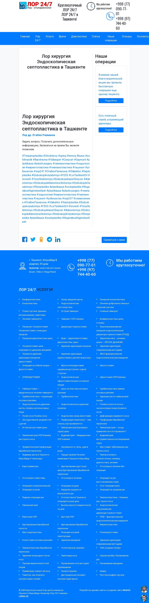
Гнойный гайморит (109, 311)
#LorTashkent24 (78, 175)
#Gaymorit (80, 159)
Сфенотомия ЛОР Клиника (113, 377)
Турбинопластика (69, 396)
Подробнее (111, 100)
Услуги (50, 36)
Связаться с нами (114, 239)
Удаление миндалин (70, 540)
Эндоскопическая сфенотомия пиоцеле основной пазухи (73, 381)
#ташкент (79, 167)
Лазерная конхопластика (112, 299)
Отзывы (127, 36)
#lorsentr (73, 206)
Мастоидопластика (32, 532)
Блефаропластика (31, 299)
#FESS (64, 175)
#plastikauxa (56, 186)
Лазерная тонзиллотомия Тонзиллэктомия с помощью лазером (33, 330)
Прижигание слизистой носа (36, 571)
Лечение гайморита (32, 319)
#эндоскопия (45, 194)
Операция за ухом (31, 489)
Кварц (103, 571)
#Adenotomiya (72, 210)
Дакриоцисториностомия (74, 326)
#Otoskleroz (50, 155)
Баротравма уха (30, 466)
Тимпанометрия (30, 505)
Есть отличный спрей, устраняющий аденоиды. (111, 119)
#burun (81, 155)
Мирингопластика (108, 524)
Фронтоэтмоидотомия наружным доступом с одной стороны (72, 369)
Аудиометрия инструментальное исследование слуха (112, 439)
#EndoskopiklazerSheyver (68, 179)
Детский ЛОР (67, 517)
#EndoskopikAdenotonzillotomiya (52, 182)
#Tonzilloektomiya (42, 179)
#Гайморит (54, 159)
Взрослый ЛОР (29, 517)
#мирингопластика (37, 167)
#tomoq (71, 155)
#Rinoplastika (41, 186)
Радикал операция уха (33, 497)
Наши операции (111, 38)
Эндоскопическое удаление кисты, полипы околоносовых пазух (34, 408)
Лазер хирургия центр (72, 299)
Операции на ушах (70, 486)
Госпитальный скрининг (73, 548)
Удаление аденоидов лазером (76, 346)
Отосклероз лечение (71, 478)
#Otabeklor (74, 171)
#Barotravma (40, 159)
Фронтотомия (107, 365)
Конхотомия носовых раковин (37, 540)
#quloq (62, 155)
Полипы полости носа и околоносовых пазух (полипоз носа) (111, 408)
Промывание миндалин (111, 563)
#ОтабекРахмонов (56, 171)
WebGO (126, 590)
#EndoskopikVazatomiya (66, 213)
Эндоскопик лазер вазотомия (76, 416)
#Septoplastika (69, 202)
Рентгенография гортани (112, 575)
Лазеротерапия (69, 571)
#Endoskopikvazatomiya (46, 175)
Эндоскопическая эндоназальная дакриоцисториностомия (109, 509)
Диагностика (79, 36)
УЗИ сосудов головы (110, 548)
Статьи (96, 36)
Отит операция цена (110, 486)
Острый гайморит (70, 311)
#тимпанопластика (64, 163)
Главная (25, 36)
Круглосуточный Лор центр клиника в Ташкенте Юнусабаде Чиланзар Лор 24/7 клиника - (43, 593)
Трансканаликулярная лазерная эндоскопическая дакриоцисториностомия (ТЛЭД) (112, 330)
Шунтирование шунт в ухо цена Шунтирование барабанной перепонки (73, 470)
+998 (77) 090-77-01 (123, 8)
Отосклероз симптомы (33, 478)
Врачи (62, 36)
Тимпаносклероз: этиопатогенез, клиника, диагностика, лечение (108, 458)
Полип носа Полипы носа (34, 416)
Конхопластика (29, 303)
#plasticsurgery (43, 163)
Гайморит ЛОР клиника (72, 319)
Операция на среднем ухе (112, 489)
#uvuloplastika (73, 186)
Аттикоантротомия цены (34, 427)
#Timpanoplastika (32, 155)
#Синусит (67, 159)
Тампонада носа (69, 555)
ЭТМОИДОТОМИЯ (31, 377)
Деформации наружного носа (114, 416)
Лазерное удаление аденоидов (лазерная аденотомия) (30, 358)
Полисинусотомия (109, 532)
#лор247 (39, 171)
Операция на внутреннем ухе (36, 486)
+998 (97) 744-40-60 (123, 23)
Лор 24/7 (37, 38)
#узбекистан (54, 198)
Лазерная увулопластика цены (37, 338)
